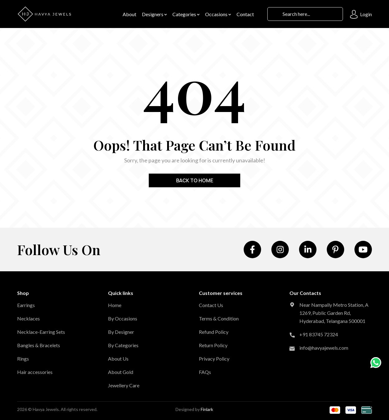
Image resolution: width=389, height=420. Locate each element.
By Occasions (122, 318)
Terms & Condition (219, 318)
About (129, 14)
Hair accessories (35, 372)
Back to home (194, 180)
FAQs (205, 372)
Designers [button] (154, 14)
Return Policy (213, 345)
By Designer (121, 332)
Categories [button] (185, 14)
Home (114, 305)
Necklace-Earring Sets (41, 332)
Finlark (207, 409)
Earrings (26, 305)
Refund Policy (213, 332)
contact (245, 14)
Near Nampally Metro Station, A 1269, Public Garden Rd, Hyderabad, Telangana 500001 (333, 313)
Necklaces (28, 318)
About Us (118, 359)
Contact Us (211, 305)
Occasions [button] (218, 14)
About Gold (120, 372)
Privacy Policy (214, 359)
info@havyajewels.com (323, 348)
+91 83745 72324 (318, 334)
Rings (23, 359)
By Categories (123, 345)
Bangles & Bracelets (38, 345)
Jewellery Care (123, 385)
